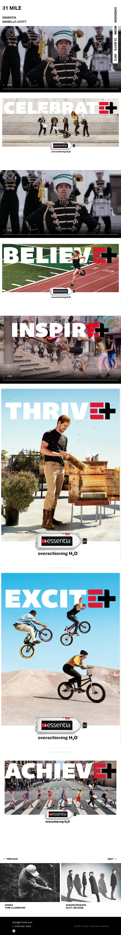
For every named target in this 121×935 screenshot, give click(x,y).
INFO (115, 57)
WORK (115, 30)
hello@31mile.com (22, 922)
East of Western (101, 926)
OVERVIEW (115, 15)
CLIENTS (115, 44)
